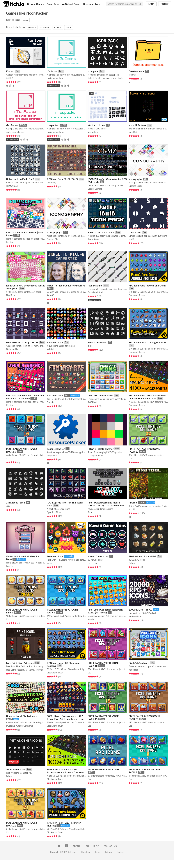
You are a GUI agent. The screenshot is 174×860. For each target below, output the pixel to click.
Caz (7, 458)
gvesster (51, 563)
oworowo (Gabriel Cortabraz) (19, 725)
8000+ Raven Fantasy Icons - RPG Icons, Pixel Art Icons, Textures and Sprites (66, 719)
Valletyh (50, 349)
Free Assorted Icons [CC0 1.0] (22, 342)
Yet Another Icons (15, 769)
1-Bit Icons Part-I (15, 502)
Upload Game (71, 3)
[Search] (140, 4)
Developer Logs (91, 3)
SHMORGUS (12, 186)
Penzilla (9, 566)
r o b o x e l (93, 563)
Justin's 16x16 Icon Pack (101, 232)
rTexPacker (12, 125)
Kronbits (133, 509)
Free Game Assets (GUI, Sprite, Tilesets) (24, 669)
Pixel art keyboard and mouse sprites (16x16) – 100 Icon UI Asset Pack (106, 505)
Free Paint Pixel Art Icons (20, 662)
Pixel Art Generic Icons (100, 395)
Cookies (120, 852)
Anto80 (50, 295)
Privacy (108, 852)
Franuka (50, 402)
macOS (57, 27)
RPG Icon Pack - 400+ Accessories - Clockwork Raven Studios (148, 397)
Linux (68, 27)
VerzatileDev (93, 132)
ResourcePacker (56, 448)
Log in (151, 3)
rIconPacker (37, 13)
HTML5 (32, 27)
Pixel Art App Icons (139, 662)
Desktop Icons (136, 71)
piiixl (90, 345)
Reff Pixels (92, 402)
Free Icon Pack (55, 556)
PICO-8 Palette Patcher (101, 448)
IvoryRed (133, 132)
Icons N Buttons (137, 125)
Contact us (110, 846)
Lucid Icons (135, 232)
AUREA (9, 78)
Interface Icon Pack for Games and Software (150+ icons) (25, 397)
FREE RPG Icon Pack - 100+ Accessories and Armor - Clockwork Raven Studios (66, 772)
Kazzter (9, 242)
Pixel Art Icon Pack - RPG (142, 556)
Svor (90, 512)
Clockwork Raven (137, 295)
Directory (85, 852)
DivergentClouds (95, 455)
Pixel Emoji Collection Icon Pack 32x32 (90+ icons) (105, 611)
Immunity (51, 182)
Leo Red (132, 239)
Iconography (135, 179)
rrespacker (53, 125)
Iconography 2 (54, 232)
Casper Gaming (95, 188)
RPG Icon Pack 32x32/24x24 (62, 179)
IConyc (10, 71)
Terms (97, 852)
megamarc (52, 455)
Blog (96, 846)
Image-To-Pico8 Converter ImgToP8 (66, 285)
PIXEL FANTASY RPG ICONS (103, 769)
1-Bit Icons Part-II (97, 342)
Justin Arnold (94, 239)
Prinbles (9, 776)
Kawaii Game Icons (98, 556)
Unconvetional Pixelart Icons (21, 716)
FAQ (87, 846)
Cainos (132, 563)
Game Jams (53, 3)
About (76, 846)
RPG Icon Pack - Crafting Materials (147, 342)
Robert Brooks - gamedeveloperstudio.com (107, 78)
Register (164, 3)
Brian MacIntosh (95, 292)
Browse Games (35, 3)
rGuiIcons (52, 71)
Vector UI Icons (96, 125)
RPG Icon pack (55, 395)
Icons (25, 20)
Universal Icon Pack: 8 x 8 (20, 179)
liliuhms (132, 74)
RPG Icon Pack (55, 342)
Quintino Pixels (13, 349)
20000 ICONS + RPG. (140, 609)
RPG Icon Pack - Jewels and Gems (147, 285)
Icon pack (93, 71)
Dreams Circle (135, 186)
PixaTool (133, 502)
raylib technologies (55, 78)
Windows (45, 27)
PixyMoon (11, 295)
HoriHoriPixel (135, 616)
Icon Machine (95, 285)
